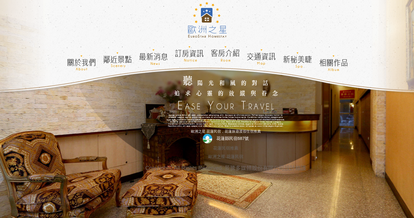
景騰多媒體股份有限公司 (254, 168)
